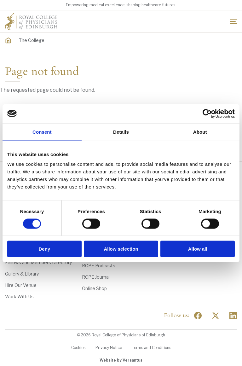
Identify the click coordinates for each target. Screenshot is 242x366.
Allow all (197, 249)
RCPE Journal (96, 277)
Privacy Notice (108, 347)
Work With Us (19, 296)
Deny (44, 249)
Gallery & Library (22, 273)
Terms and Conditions (151, 347)
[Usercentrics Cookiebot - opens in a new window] (207, 113)
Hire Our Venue (21, 285)
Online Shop (94, 288)
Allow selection (121, 249)
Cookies (78, 347)
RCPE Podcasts (98, 265)
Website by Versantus (121, 360)
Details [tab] (121, 131)
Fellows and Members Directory (38, 262)
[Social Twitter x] (215, 315)
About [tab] (200, 131)
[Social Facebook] (198, 315)
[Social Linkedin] (233, 315)
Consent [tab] (42, 131)
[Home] (8, 40)
